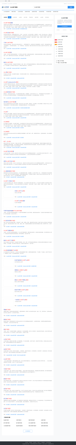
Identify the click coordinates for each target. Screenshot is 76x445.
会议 (7, 349)
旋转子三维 (9, 240)
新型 (7, 378)
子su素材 (20, 200)
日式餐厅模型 (60, 48)
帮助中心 (39, 442)
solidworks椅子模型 (20, 78)
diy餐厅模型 (43, 420)
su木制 (20, 17)
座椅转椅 (9, 171)
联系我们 (30, 442)
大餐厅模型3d (18, 420)
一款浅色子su (21, 299)
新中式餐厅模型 (7, 422)
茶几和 (8, 398)
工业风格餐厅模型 (7, 425)
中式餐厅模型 (48, 11)
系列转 (9, 92)
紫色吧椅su (21, 280)
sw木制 (41, 17)
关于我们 (26, 442)
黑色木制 (31, 17)
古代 (7, 408)
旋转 (8, 62)
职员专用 (9, 220)
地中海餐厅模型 (19, 422)
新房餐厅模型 (55, 11)
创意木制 (36, 17)
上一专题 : (58, 60)
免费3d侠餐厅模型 (44, 425)
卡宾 (7, 369)
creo (7, 359)
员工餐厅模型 (20, 11)
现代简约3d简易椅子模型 (25, 107)
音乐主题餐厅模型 (32, 422)
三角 (8, 42)
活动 (9, 32)
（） (8, 141)
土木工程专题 (9, 3)
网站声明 (34, 442)
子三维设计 (9, 181)
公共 (7, 339)
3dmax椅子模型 (23, 38)
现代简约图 (10, 102)
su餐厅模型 (60, 42)
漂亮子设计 (9, 161)
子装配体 (9, 230)
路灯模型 (22, 127)
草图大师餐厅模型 (44, 422)
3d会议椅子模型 (9, 355)
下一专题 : (58, 62)
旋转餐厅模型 (34, 11)
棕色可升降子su (21, 289)
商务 (7, 319)
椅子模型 (8, 78)
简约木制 (47, 17)
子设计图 (9, 151)
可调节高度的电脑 (13, 210)
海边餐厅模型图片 (19, 425)
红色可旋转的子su (22, 260)
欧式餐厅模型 (41, 11)
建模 (8, 22)
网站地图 (43, 442)
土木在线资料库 (4, 3)
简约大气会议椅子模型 (21, 355)
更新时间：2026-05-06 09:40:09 (69, 3)
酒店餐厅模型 (27, 11)
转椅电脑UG (11, 250)
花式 (7, 388)
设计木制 (25, 17)
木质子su (20, 191)
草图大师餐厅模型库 (32, 425)
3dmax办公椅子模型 (16, 28)
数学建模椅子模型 (23, 28)
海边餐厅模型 (6, 420)
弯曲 (7, 309)
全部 (9, 17)
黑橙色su (21, 270)
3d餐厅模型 (60, 44)
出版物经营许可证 (51, 443)
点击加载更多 (27, 431)
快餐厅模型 (14, 11)
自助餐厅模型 (60, 46)
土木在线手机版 (48, 442)
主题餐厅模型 (60, 53)
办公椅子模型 (14, 3)
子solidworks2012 (11, 82)
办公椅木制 (15, 17)
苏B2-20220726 (44, 443)
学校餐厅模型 (60, 51)
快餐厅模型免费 (32, 420)
